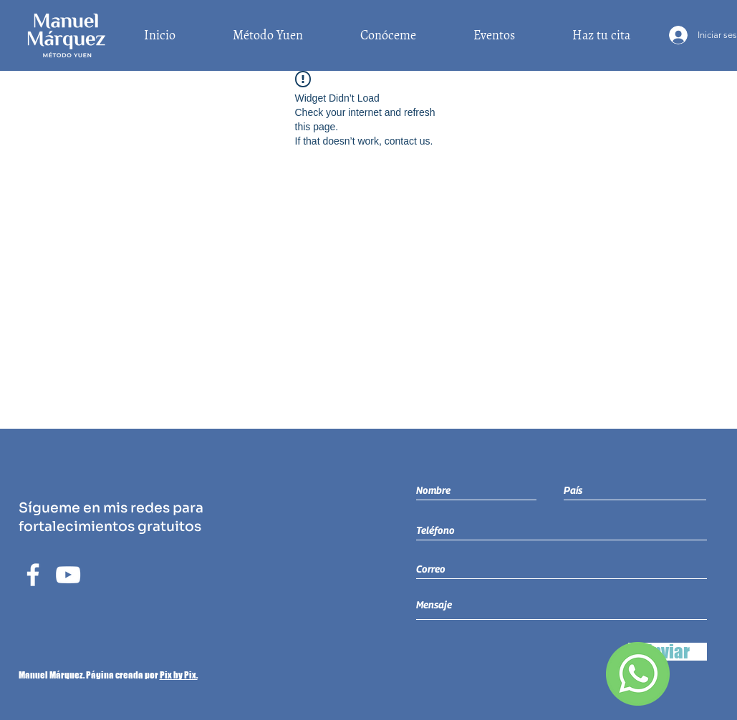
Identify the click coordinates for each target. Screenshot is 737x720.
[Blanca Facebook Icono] (33, 575)
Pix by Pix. (179, 675)
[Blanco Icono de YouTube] (68, 575)
